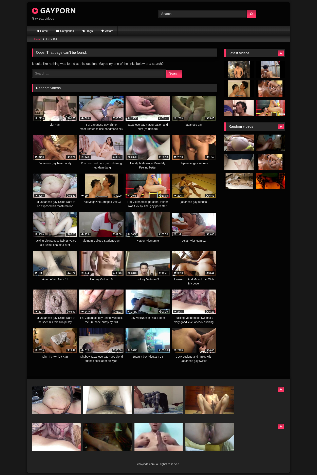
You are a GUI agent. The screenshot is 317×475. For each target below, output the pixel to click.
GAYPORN (54, 11)
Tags (90, 31)
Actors (109, 31)
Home (44, 31)
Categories (67, 31)
